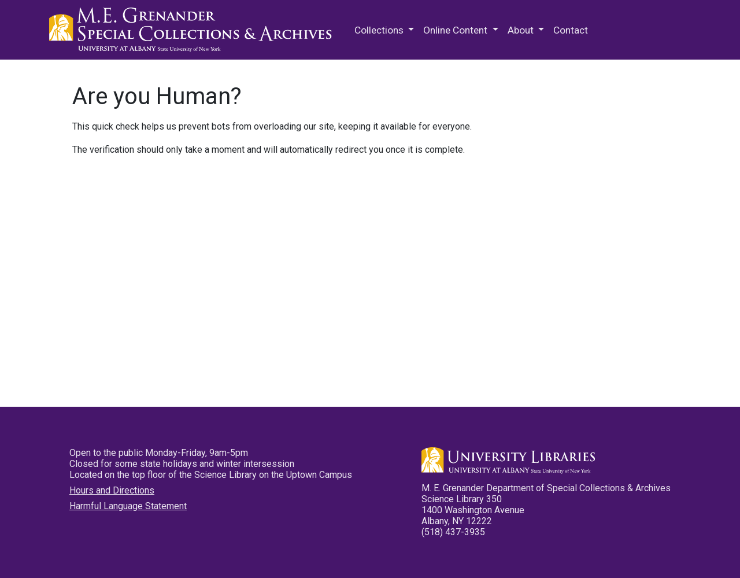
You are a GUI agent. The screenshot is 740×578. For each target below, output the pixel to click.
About (522, 30)
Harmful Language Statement (128, 505)
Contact (570, 30)
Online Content (456, 30)
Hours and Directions (111, 490)
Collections (380, 30)
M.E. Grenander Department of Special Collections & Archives (193, 30)
